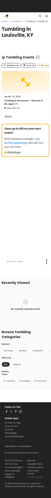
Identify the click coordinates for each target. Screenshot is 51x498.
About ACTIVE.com (14, 460)
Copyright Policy (35, 464)
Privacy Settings (12, 470)
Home (4, 21)
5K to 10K (9, 429)
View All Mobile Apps (14, 436)
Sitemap (31, 460)
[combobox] (11, 65)
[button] (29, 65)
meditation (38, 350)
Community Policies (33, 472)
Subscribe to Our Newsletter (18, 446)
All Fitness (8, 350)
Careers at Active (35, 467)
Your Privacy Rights (14, 467)
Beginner (17, 364)
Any (5, 364)
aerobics (23, 350)
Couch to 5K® (11, 426)
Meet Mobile (10, 433)
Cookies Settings (35, 477)
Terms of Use (11, 464)
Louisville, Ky (16, 21)
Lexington (24, 381)
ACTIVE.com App (13, 422)
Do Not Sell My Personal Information (22, 452)
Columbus (9, 381)
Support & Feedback (9, 475)
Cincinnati (40, 381)
